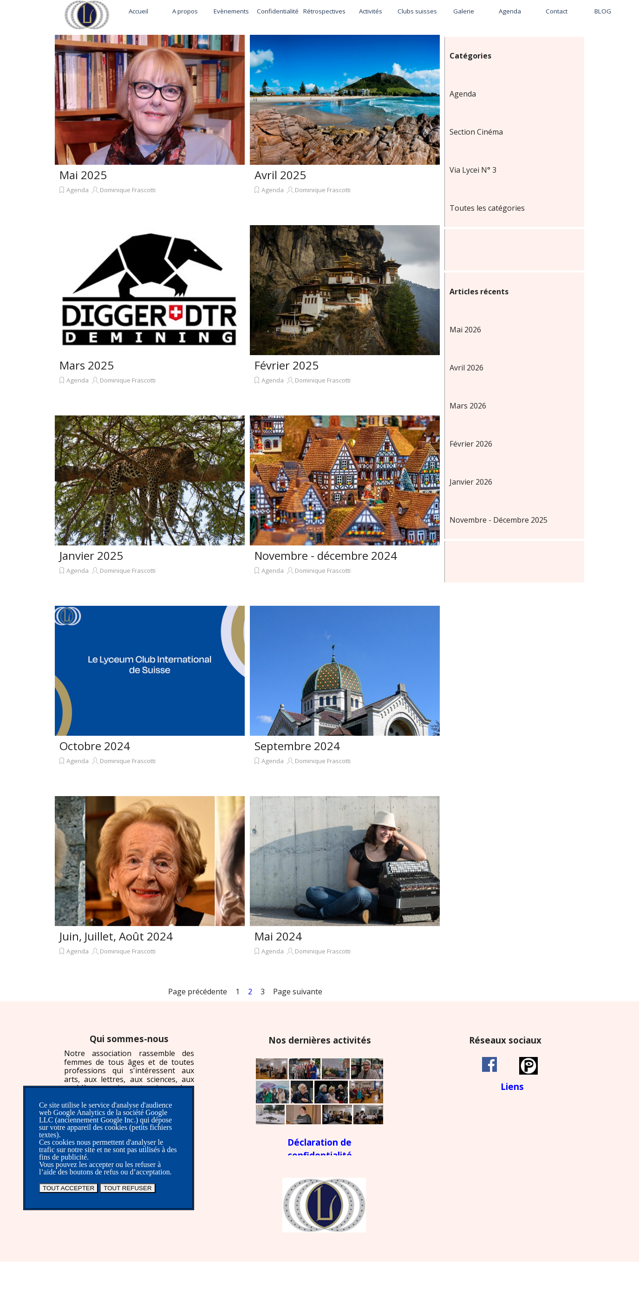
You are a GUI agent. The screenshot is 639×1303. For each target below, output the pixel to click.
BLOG (602, 11)
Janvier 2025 (91, 555)
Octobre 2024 (94, 745)
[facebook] (489, 1064)
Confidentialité (278, 11)
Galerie (463, 11)
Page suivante (297, 991)
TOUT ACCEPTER (68, 1188)
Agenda (510, 11)
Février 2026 (471, 444)
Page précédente (197, 991)
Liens (512, 1086)
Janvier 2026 (471, 482)
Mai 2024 (278, 936)
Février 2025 (286, 365)
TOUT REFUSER (127, 1188)
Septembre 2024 (297, 745)
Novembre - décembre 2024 (325, 555)
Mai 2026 (465, 329)
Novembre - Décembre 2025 (499, 520)
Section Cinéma (476, 132)
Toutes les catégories (487, 208)
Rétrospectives (324, 11)
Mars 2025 (86, 365)
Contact (556, 11)
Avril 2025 (280, 174)
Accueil (138, 11)
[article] (150, 127)
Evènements (231, 11)
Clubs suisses (417, 11)
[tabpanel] (129, 1076)
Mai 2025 (83, 174)
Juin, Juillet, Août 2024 (116, 936)
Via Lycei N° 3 (473, 170)
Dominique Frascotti (128, 190)
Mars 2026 (468, 406)
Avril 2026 (466, 368)
